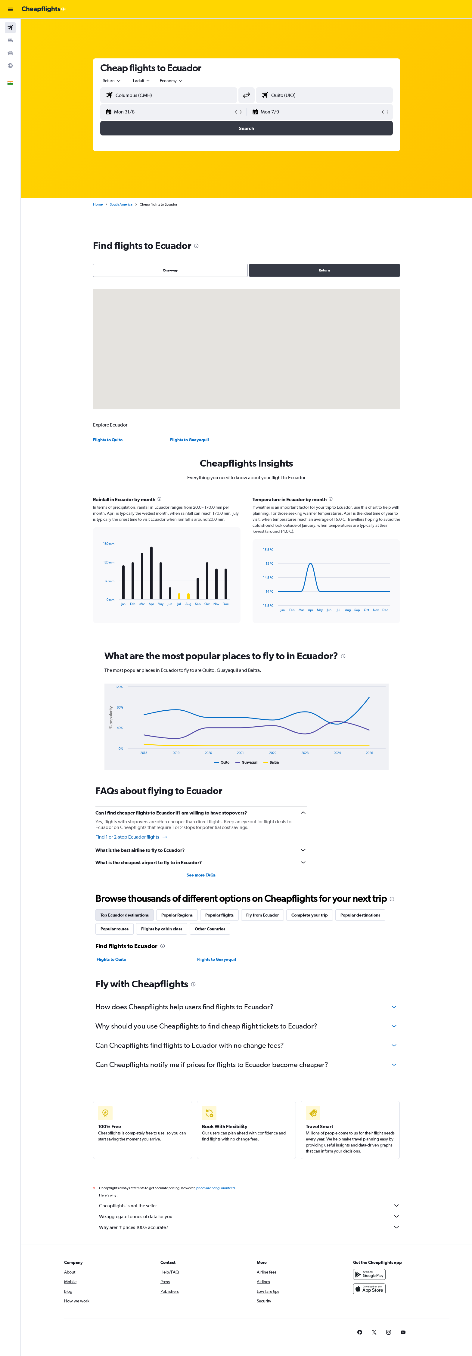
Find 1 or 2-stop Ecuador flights (131, 837)
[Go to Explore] (10, 66)
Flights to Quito (108, 439)
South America (121, 204)
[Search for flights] (10, 28)
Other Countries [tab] (210, 928)
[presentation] (196, 246)
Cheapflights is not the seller (249, 1205)
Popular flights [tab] (219, 915)
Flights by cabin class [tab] (161, 928)
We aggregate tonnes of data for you (249, 1216)
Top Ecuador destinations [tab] (125, 915)
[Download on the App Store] (369, 1288)
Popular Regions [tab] (177, 915)
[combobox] (112, 81)
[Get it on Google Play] (369, 1274)
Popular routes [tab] (115, 928)
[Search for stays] (10, 40)
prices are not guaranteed (215, 1188)
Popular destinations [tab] (360, 915)
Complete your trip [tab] (309, 915)
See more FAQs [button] (201, 875)
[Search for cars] (10, 53)
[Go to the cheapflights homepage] (44, 9)
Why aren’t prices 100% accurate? (249, 1227)
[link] (359, 1332)
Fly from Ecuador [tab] (262, 915)
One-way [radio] (170, 270)
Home (98, 204)
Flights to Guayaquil (189, 439)
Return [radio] (324, 270)
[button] (10, 9)
